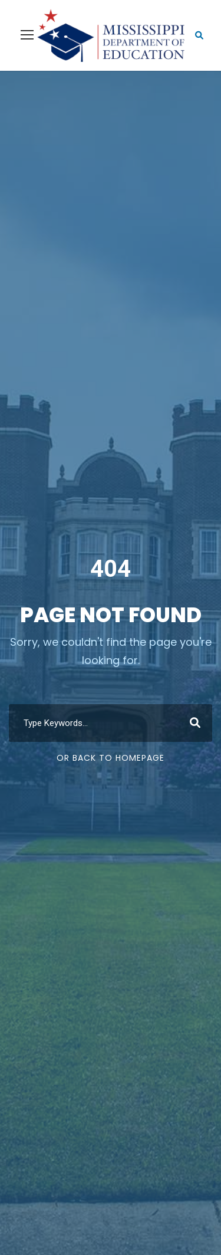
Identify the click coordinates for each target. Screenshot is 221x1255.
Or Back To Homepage (110, 758)
